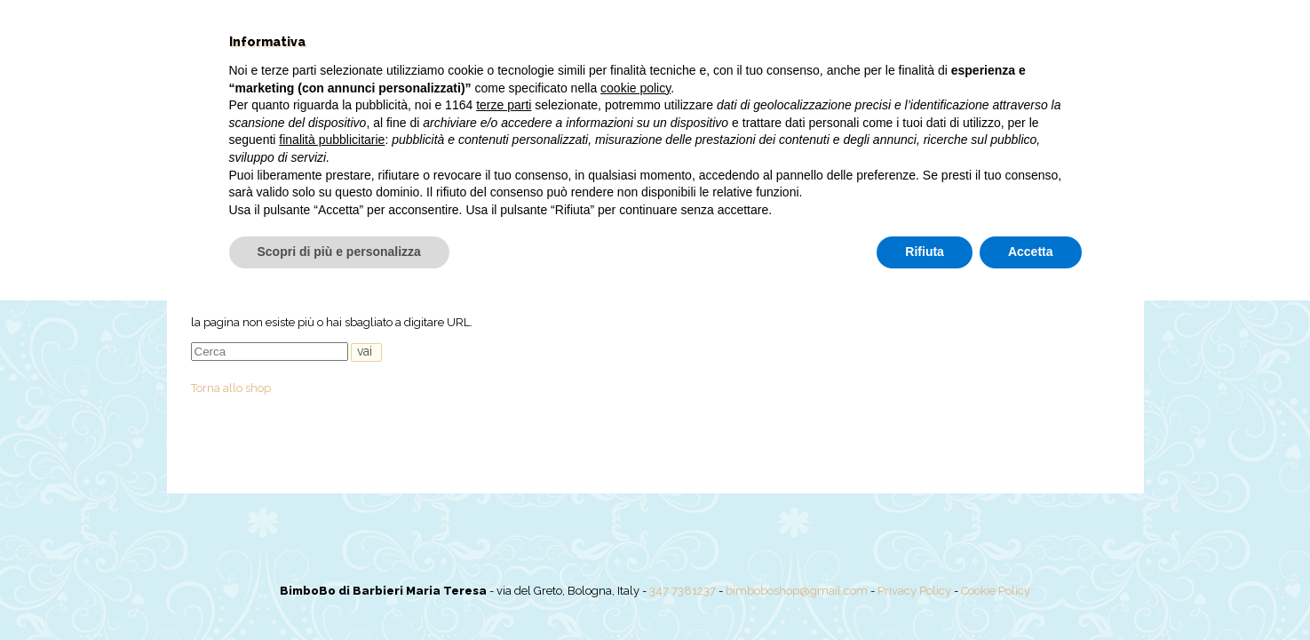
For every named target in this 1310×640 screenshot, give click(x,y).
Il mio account (931, 208)
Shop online (514, 208)
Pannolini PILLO (693, 208)
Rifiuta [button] (924, 591)
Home (349, 208)
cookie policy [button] (635, 427)
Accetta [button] (1030, 591)
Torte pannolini (814, 208)
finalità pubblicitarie (332, 479)
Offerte (597, 208)
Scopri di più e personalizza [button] (339, 591)
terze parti (503, 444)
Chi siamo (423, 208)
